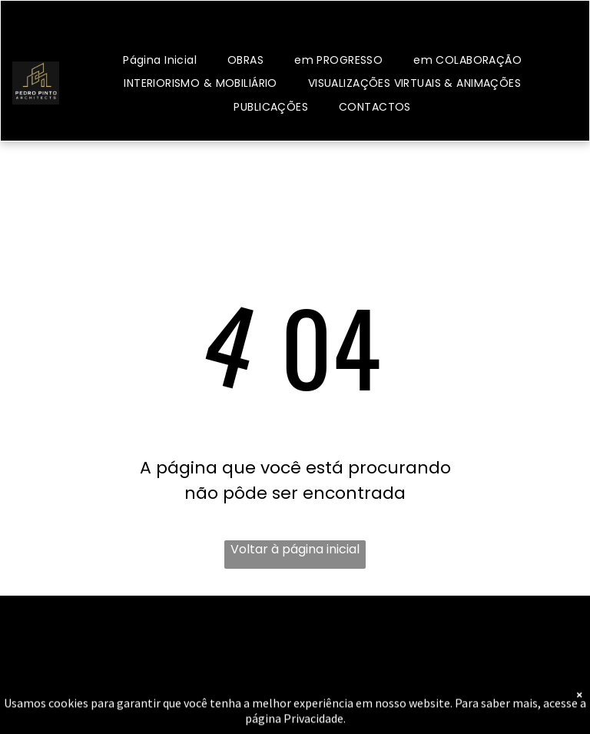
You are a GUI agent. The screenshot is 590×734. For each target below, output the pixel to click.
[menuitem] (160, 60)
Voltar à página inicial (295, 549)
